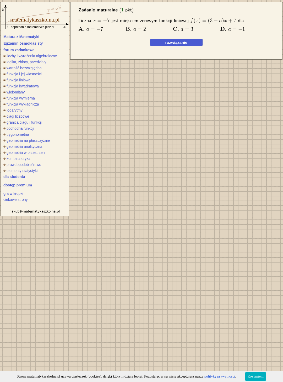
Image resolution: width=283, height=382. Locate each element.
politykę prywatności (219, 376)
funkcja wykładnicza (21, 104)
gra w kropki (13, 193)
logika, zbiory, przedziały (24, 62)
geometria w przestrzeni (24, 152)
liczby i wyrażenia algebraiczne (30, 56)
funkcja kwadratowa (21, 86)
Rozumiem (256, 376)
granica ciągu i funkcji (22, 122)
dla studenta (14, 177)
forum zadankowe (18, 50)
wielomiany (14, 92)
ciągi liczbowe (16, 116)
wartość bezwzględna (22, 68)
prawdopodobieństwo (22, 165)
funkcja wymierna (19, 98)
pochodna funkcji (18, 128)
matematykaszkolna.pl (34, 20)
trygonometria (16, 134)
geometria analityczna (22, 146)
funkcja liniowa (16, 80)
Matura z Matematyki (21, 37)
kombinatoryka (16, 158)
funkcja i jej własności (22, 74)
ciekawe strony (15, 199)
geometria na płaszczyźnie (26, 140)
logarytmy (13, 110)
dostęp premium (17, 185)
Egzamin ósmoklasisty (23, 43)
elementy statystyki (20, 171)
